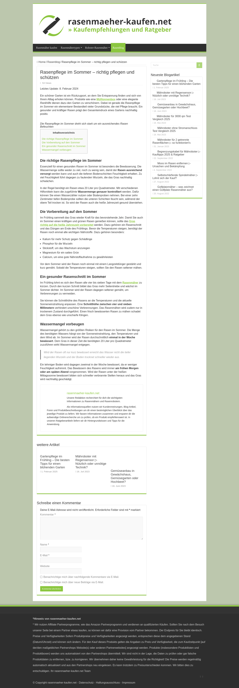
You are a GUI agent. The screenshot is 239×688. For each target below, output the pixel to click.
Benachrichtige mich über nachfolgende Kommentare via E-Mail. (81, 577)
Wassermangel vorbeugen (56, 149)
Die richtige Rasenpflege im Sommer (62, 138)
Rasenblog (118, 47)
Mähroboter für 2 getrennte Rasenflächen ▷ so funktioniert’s (172, 141)
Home (41, 62)
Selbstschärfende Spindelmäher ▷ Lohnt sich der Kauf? (175, 177)
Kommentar (48, 514)
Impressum (128, 682)
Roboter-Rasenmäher (96, 47)
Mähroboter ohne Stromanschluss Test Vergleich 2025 (175, 129)
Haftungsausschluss (108, 682)
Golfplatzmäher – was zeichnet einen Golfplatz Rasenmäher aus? (173, 188)
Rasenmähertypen (70, 47)
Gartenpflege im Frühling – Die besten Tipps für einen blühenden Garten (55, 462)
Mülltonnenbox (105, 99)
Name (44, 544)
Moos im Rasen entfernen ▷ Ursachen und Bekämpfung (172, 165)
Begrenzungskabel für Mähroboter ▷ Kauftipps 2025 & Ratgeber (176, 153)
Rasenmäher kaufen (46, 47)
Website (45, 566)
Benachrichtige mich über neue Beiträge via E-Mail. (73, 582)
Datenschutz (86, 682)
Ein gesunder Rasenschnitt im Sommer (64, 146)
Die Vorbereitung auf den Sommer (61, 142)
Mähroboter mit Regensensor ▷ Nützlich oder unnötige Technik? (90, 462)
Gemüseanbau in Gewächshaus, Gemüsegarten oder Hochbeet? (124, 476)
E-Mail (44, 555)
